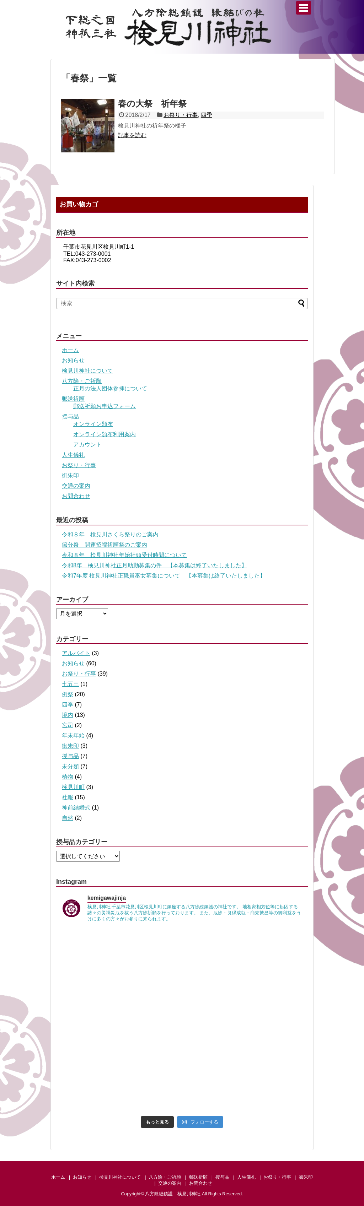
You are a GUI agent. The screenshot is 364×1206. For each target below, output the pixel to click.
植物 (67, 777)
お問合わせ (76, 496)
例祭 (67, 694)
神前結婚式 (76, 808)
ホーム (70, 350)
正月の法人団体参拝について (110, 388)
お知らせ (73, 360)
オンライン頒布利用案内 (104, 434)
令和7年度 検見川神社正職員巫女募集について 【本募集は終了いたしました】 (164, 576)
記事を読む (132, 135)
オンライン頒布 (93, 424)
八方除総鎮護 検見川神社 (172, 1193)
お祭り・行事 (181, 115)
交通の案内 (76, 486)
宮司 (67, 725)
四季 (206, 115)
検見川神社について (87, 371)
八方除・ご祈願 (82, 381)
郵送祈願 (73, 399)
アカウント (87, 445)
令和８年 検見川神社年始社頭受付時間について (124, 555)
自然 (67, 818)
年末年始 (73, 735)
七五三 (70, 684)
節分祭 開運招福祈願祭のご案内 (104, 545)
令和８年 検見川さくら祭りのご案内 (110, 534)
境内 (67, 715)
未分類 (70, 766)
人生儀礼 (73, 455)
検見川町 (73, 787)
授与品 (70, 416)
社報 (67, 797)
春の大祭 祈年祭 (152, 103)
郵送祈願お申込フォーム (104, 406)
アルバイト (76, 653)
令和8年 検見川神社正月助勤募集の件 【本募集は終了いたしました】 (154, 565)
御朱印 (70, 475)
